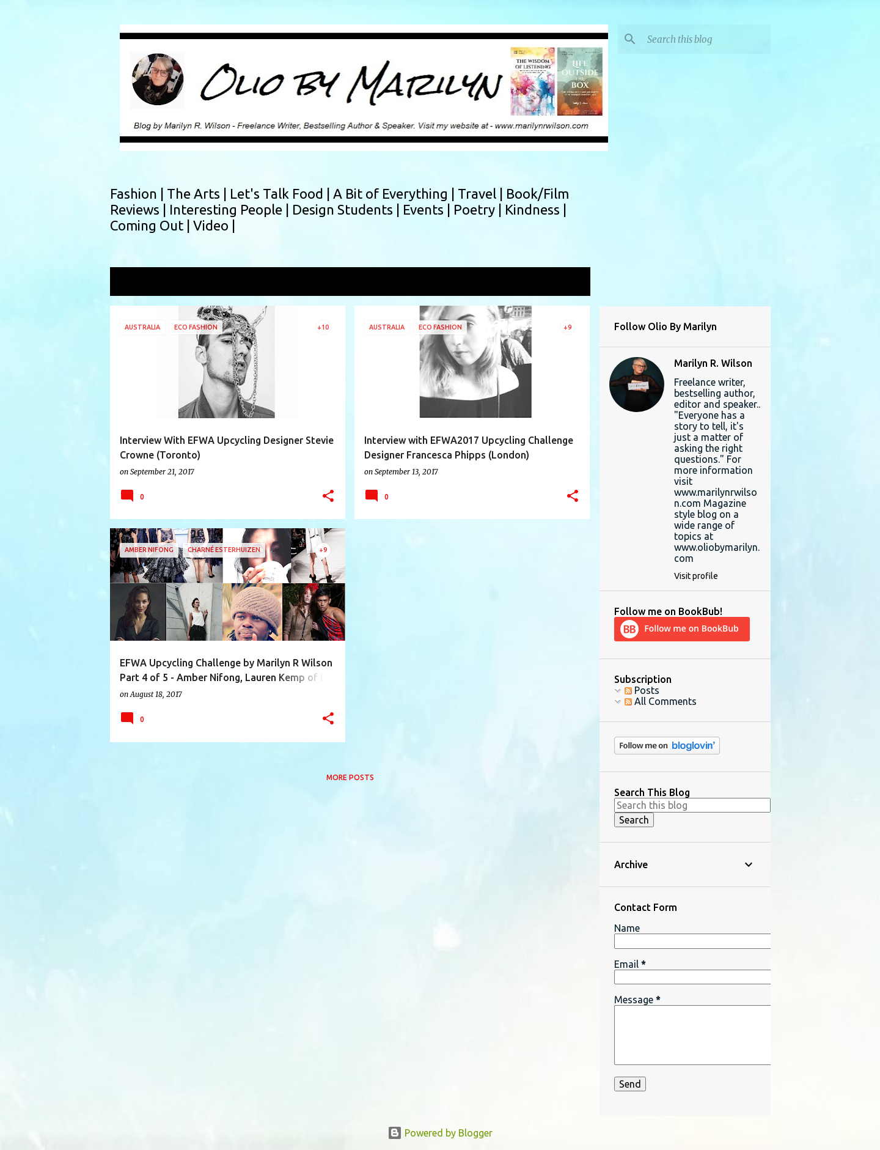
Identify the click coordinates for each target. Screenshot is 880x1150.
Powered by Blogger (440, 1132)
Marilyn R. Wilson (713, 363)
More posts (350, 777)
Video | (214, 225)
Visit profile (696, 576)
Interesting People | (230, 209)
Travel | (482, 193)
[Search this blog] (706, 39)
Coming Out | (151, 225)
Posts (642, 690)
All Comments (661, 701)
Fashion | (138, 193)
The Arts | (198, 193)
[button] (328, 496)
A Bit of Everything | (395, 193)
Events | (428, 209)
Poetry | (479, 209)
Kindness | (535, 209)
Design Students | (347, 209)
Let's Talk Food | (281, 193)
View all (565, 283)
